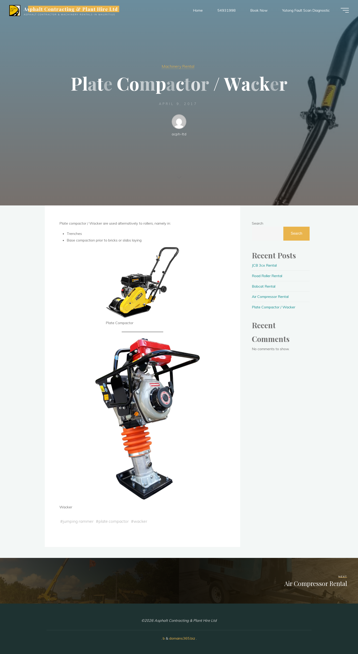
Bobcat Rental (263, 286)
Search (257, 223)
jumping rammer (78, 521)
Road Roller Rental (267, 275)
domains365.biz (182, 638)
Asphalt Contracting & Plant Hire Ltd (71, 9)
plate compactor (113, 521)
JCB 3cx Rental (264, 265)
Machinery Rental (178, 66)
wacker (140, 521)
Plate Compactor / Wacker (273, 307)
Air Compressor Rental (270, 296)
